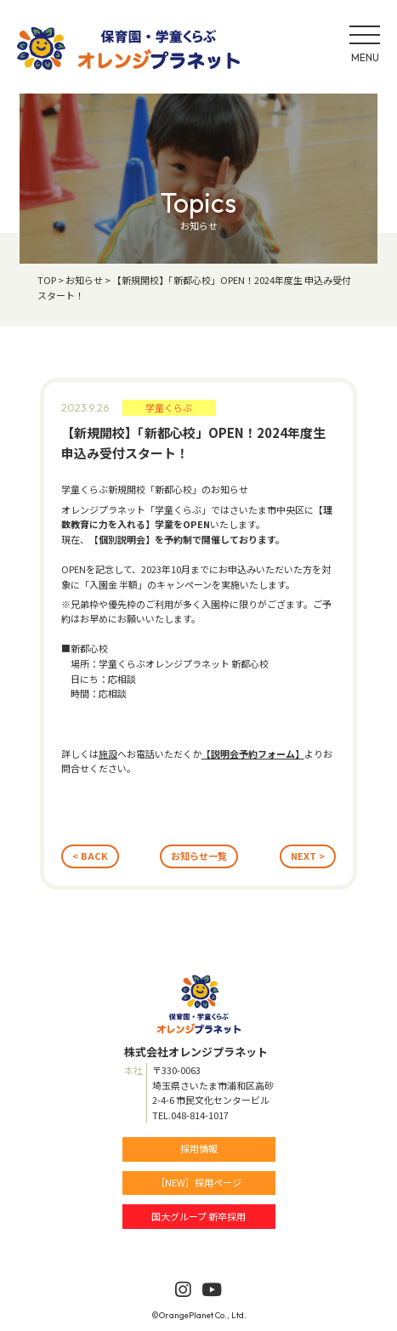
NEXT (303, 855)
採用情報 (199, 1148)
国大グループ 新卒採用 (198, 1216)
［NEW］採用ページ (198, 1182)
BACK (94, 855)
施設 (108, 753)
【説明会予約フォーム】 (252, 753)
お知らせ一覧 (199, 855)
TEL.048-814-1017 (190, 1115)
